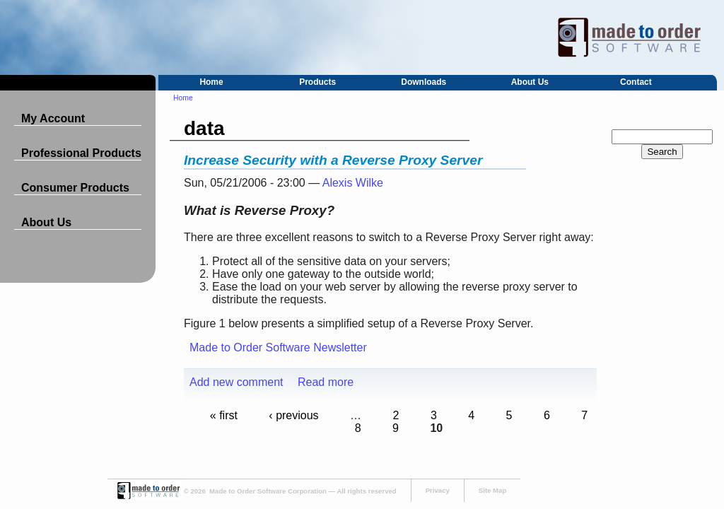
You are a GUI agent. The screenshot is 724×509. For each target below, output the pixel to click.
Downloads (423, 82)
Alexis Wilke (352, 183)
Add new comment (236, 382)
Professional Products (81, 153)
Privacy (438, 490)
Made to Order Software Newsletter (278, 347)
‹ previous (293, 415)
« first (224, 415)
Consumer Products (75, 188)
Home (211, 82)
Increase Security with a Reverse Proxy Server (333, 160)
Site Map (492, 490)
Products (317, 82)
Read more (326, 382)
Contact (636, 82)
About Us (530, 82)
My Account (53, 118)
